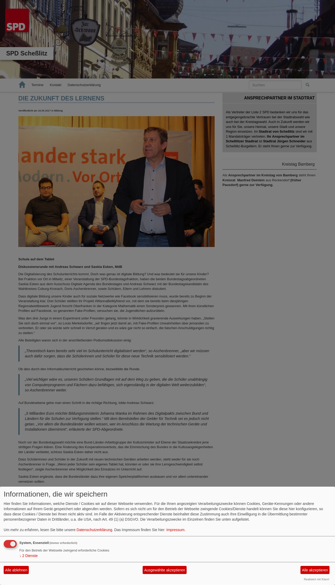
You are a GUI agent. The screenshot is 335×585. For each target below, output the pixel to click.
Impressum (175, 530)
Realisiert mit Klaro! (316, 579)
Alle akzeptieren (315, 570)
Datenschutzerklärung (94, 530)
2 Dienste (28, 556)
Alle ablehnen (16, 570)
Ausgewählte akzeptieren (164, 570)
